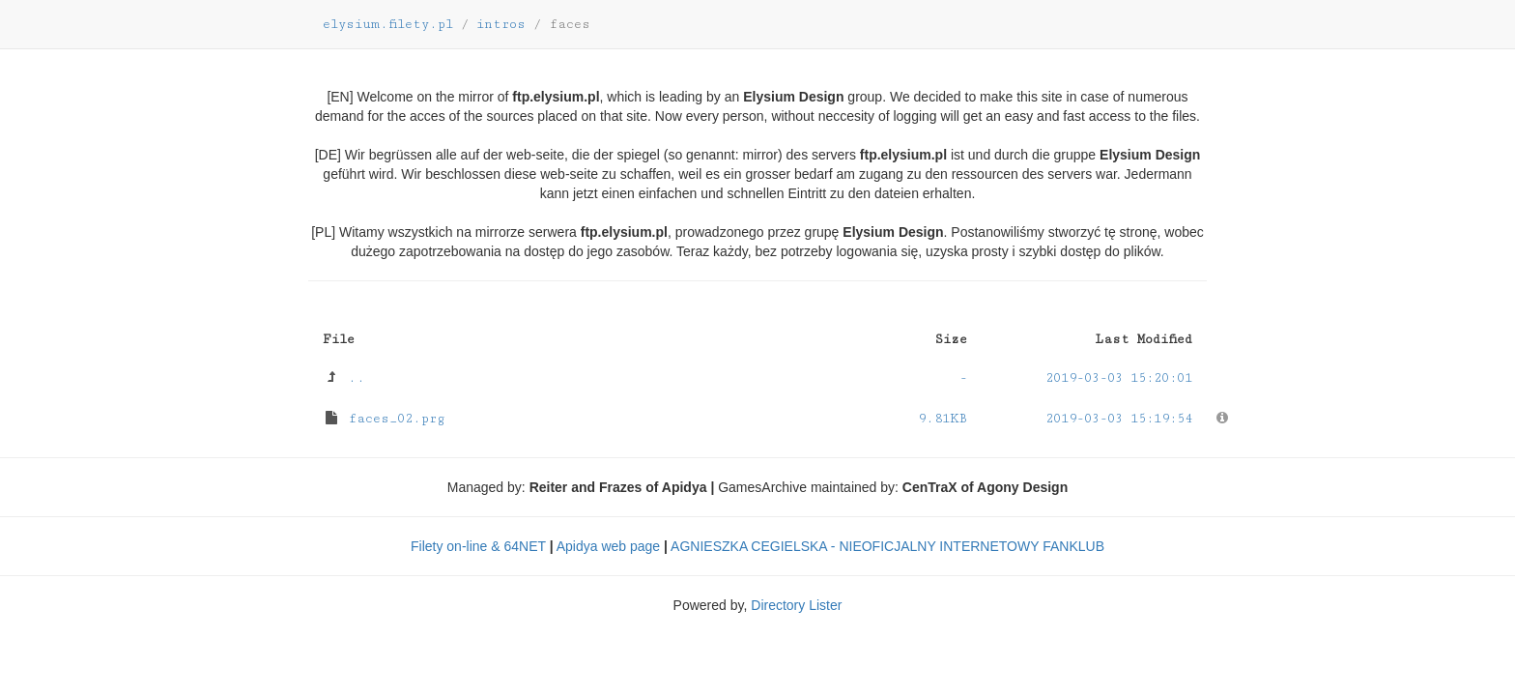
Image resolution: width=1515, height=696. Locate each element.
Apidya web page (608, 546)
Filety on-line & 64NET (478, 546)
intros (501, 24)
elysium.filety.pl (388, 24)
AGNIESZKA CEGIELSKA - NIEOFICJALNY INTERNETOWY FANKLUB (887, 546)
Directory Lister (796, 605)
